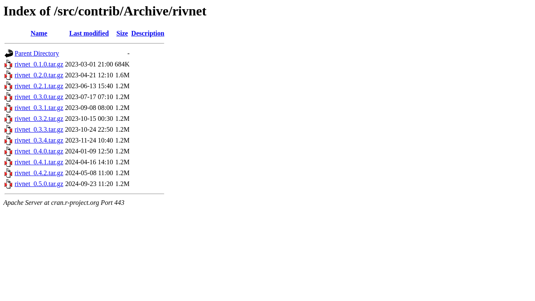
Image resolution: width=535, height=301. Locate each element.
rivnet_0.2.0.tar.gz (39, 75)
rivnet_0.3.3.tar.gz (39, 129)
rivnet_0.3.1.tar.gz (39, 107)
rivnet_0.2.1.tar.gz (39, 85)
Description (147, 33)
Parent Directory (37, 53)
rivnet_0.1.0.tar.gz (39, 64)
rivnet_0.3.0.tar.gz (39, 96)
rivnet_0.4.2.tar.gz (39, 172)
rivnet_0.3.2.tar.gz (39, 118)
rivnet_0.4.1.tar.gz (39, 162)
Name (39, 33)
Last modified (89, 33)
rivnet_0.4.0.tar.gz (39, 151)
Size (122, 33)
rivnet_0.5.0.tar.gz (39, 183)
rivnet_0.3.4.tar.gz (39, 140)
